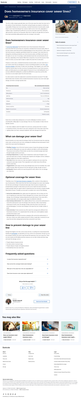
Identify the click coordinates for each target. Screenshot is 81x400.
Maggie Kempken (27, 15)
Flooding (14, 147)
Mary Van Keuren (7, 339)
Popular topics (31, 358)
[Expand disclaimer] (77, 37)
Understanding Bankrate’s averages (60, 364)
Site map (4, 366)
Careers (4, 364)
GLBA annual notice (57, 369)
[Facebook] (3, 394)
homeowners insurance (12, 6)
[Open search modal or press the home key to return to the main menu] (78, 2)
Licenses (55, 374)
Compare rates (31, 353)
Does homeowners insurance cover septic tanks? (68, 337)
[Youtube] (13, 394)
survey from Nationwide (12, 46)
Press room (5, 358)
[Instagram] (8, 394)
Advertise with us (31, 361)
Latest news (30, 356)
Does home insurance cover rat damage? (50, 336)
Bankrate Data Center (7, 361)
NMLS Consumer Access (21, 388)
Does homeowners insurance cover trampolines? (28, 337)
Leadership (5, 356)
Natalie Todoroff (16, 15)
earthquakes (14, 233)
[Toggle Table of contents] (77, 42)
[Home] (4, 2)
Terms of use (56, 366)
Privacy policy (56, 353)
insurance (6, 6)
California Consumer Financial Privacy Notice (62, 372)
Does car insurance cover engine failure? (10, 336)
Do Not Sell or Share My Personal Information (62, 358)
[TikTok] (15, 394)
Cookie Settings (57, 356)
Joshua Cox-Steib (27, 339)
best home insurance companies (24, 181)
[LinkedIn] (10, 394)
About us (4, 353)
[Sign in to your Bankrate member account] (72, 2)
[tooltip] (35, 281)
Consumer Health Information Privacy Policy (62, 361)
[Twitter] (6, 394)
